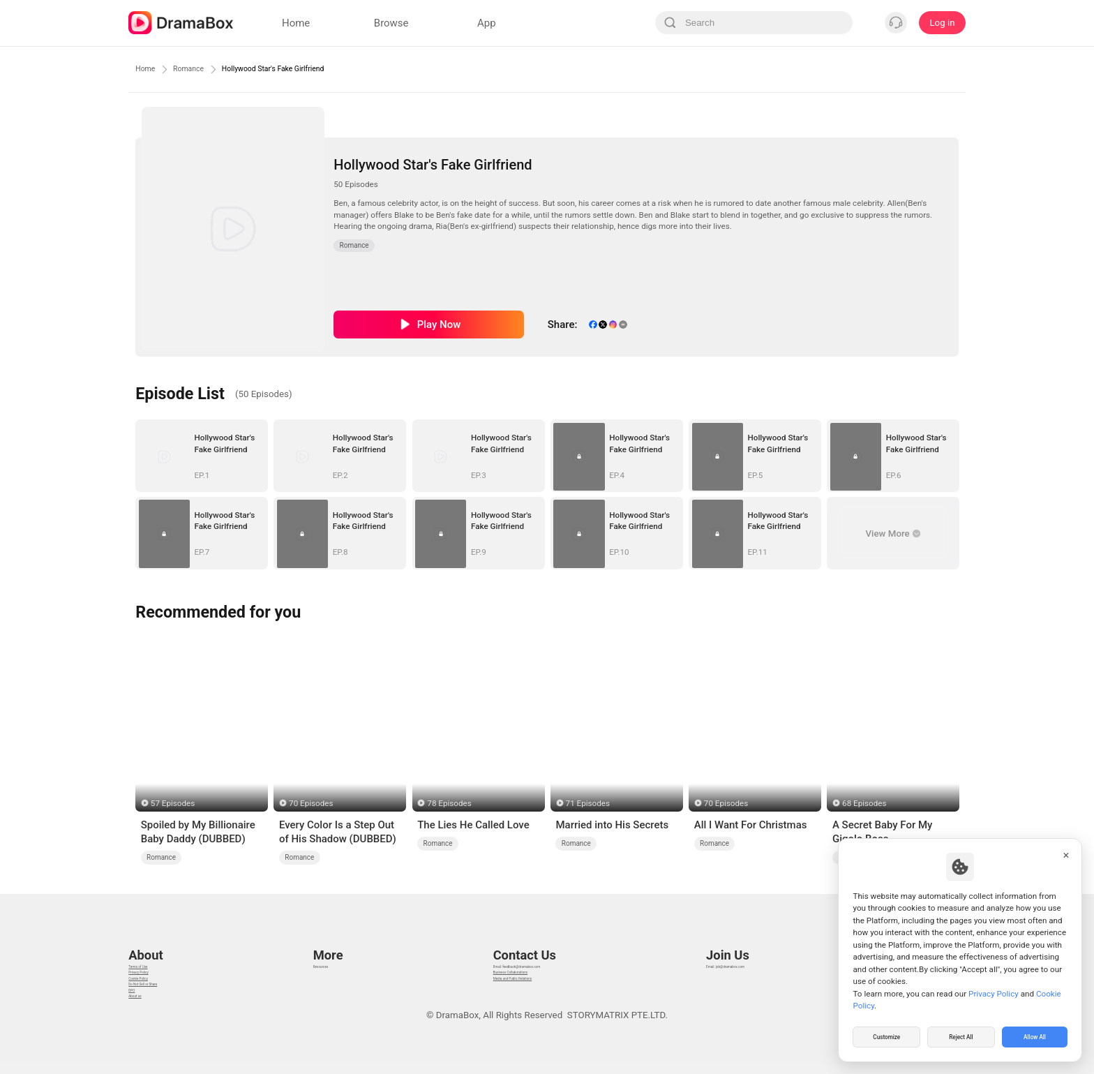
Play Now (439, 324)
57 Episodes (173, 803)
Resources (332, 940)
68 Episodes (864, 803)
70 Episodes (311, 803)
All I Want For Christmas (750, 825)
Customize (886, 1035)
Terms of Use (155, 940)
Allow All (1035, 1035)
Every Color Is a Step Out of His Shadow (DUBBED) (337, 832)
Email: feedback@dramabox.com (522, 940)
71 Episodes (588, 803)
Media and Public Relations (509, 975)
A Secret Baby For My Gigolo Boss (882, 832)
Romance (204, 69)
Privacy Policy (157, 958)
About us (146, 1027)
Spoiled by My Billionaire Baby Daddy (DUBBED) (198, 832)
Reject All (961, 1035)
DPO (137, 1010)
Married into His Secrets (611, 825)
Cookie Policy (156, 975)
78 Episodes (449, 803)
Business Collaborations (503, 958)
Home (149, 69)
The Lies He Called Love (473, 825)
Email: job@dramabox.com (744, 940)
